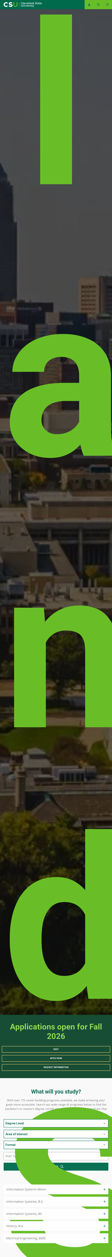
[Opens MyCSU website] (89, 4)
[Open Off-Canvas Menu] (107, 4)
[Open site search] (98, 4)
